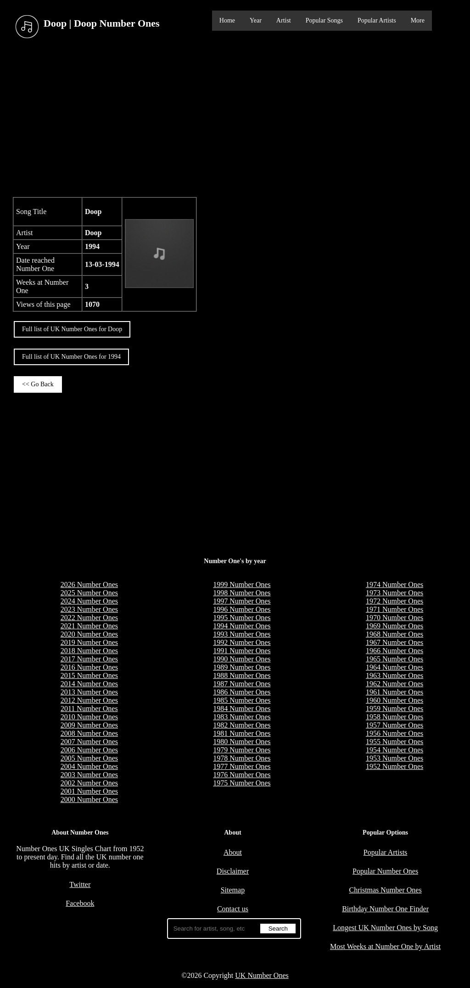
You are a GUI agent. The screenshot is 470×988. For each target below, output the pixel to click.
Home (227, 20)
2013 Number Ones (89, 692)
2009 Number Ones (89, 725)
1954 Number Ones (394, 750)
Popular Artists (377, 20)
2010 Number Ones (89, 717)
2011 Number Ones (89, 708)
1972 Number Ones (394, 601)
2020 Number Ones (89, 634)
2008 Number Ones (89, 733)
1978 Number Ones (241, 758)
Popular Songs (324, 20)
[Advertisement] (235, 119)
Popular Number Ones (385, 871)
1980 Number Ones (241, 741)
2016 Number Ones (89, 667)
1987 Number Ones (241, 684)
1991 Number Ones (241, 651)
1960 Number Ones (394, 700)
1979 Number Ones (241, 750)
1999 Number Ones (241, 584)
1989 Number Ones (241, 667)
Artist (283, 20)
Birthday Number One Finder (385, 909)
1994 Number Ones (241, 626)
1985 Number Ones (241, 700)
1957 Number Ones (394, 725)
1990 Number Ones (241, 659)
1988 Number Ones (241, 675)
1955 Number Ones (394, 741)
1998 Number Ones (241, 593)
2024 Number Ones (89, 601)
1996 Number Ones (241, 609)
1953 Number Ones (394, 758)
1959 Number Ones (394, 708)
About (233, 852)
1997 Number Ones (241, 601)
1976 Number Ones (241, 775)
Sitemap (233, 890)
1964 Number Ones (394, 667)
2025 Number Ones (89, 593)
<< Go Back (38, 384)
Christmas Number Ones (385, 890)
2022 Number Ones (89, 617)
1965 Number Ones (394, 659)
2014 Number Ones (89, 684)
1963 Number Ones (394, 675)
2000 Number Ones (89, 799)
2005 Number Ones (89, 758)
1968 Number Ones (394, 634)
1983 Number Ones (241, 717)
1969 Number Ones (394, 626)
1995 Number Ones (241, 617)
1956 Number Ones (394, 733)
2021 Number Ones (89, 626)
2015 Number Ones (89, 675)
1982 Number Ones (241, 725)
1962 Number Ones (394, 684)
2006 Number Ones (89, 750)
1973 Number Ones (394, 593)
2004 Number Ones (89, 766)
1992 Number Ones (241, 642)
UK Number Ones (261, 975)
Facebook (80, 903)
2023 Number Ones (89, 609)
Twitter (79, 884)
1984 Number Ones (241, 708)
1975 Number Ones (241, 783)
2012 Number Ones (89, 700)
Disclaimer (233, 871)
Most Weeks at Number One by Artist (385, 946)
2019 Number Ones (89, 642)
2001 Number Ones (89, 791)
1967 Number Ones (394, 642)
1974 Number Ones (394, 584)
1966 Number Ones (394, 651)
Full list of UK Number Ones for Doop (72, 329)
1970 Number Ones (394, 617)
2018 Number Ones (89, 651)
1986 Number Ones (241, 692)
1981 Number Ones (241, 733)
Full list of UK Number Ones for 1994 (71, 356)
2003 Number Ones (89, 775)
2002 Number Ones (89, 783)
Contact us (232, 909)
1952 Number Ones (394, 766)
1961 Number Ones (394, 692)
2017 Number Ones (89, 659)
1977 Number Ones (241, 766)
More (418, 20)
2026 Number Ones (89, 584)
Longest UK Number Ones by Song (385, 928)
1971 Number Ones (394, 609)
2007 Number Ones (89, 741)
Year (256, 20)
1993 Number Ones (241, 634)
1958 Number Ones (394, 717)
